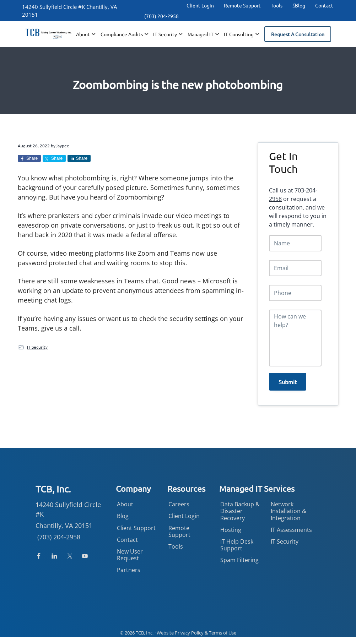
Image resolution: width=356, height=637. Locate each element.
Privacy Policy (189, 629)
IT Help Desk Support (236, 542)
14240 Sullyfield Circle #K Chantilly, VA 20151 (69, 10)
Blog (298, 5)
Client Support (136, 525)
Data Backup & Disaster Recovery (240, 508)
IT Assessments (291, 526)
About (125, 501)
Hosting (230, 526)
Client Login (200, 5)
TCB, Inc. (144, 629)
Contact (324, 5)
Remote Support (242, 5)
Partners (128, 567)
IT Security (37, 347)
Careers (178, 501)
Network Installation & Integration (288, 508)
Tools (276, 5)
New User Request (130, 552)
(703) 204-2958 (161, 16)
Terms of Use (222, 629)
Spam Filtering (239, 557)
